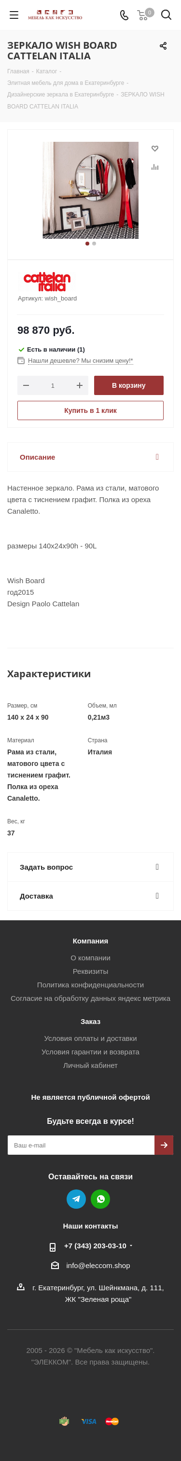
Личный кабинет (90, 1065)
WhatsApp (100, 1199)
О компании (90, 958)
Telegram (76, 1199)
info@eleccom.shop (98, 1265)
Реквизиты (91, 971)
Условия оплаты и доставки (90, 1038)
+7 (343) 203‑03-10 (95, 1246)
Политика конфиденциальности (90, 985)
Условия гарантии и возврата (90, 1052)
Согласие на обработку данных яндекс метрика (90, 998)
